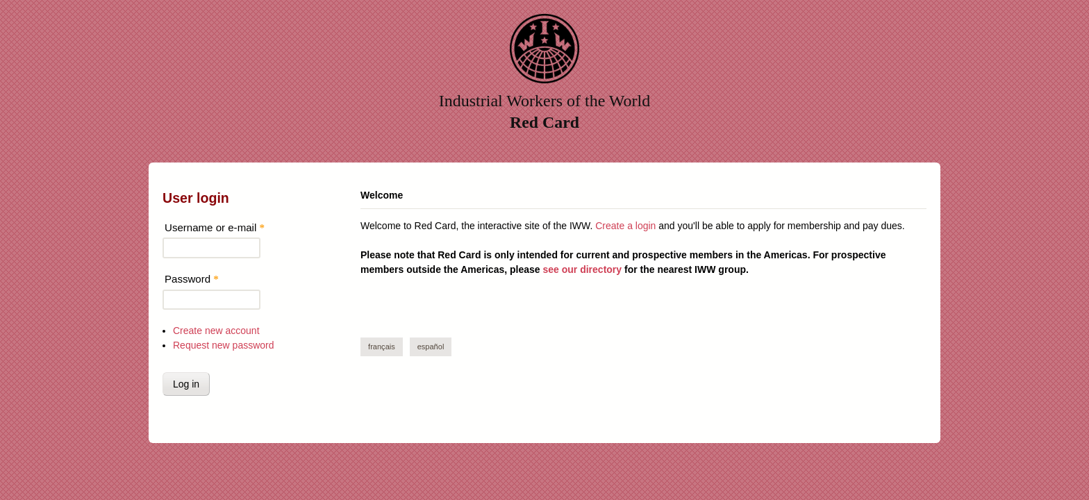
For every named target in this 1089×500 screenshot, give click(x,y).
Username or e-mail (215, 227)
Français (381, 346)
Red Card (544, 122)
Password (192, 279)
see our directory (582, 269)
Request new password (223, 345)
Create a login (625, 225)
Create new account (216, 330)
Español (430, 346)
